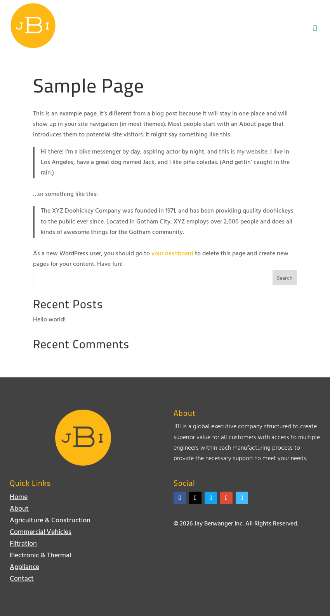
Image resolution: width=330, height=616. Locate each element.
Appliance (24, 569)
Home (19, 499)
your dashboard (172, 254)
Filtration (23, 545)
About (19, 510)
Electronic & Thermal (40, 557)
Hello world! (49, 320)
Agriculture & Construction (50, 522)
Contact (22, 580)
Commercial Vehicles (40, 534)
